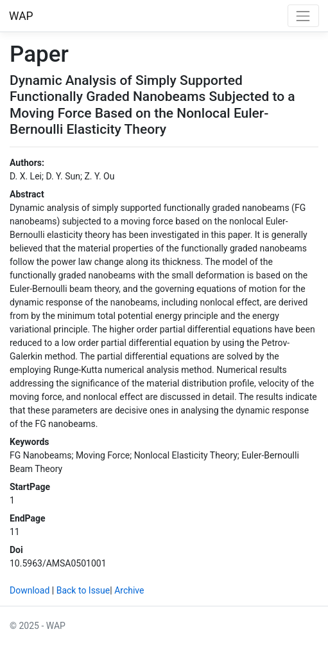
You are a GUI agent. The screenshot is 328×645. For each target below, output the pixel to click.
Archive (129, 590)
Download (29, 590)
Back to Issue (83, 590)
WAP (21, 16)
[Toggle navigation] (303, 16)
